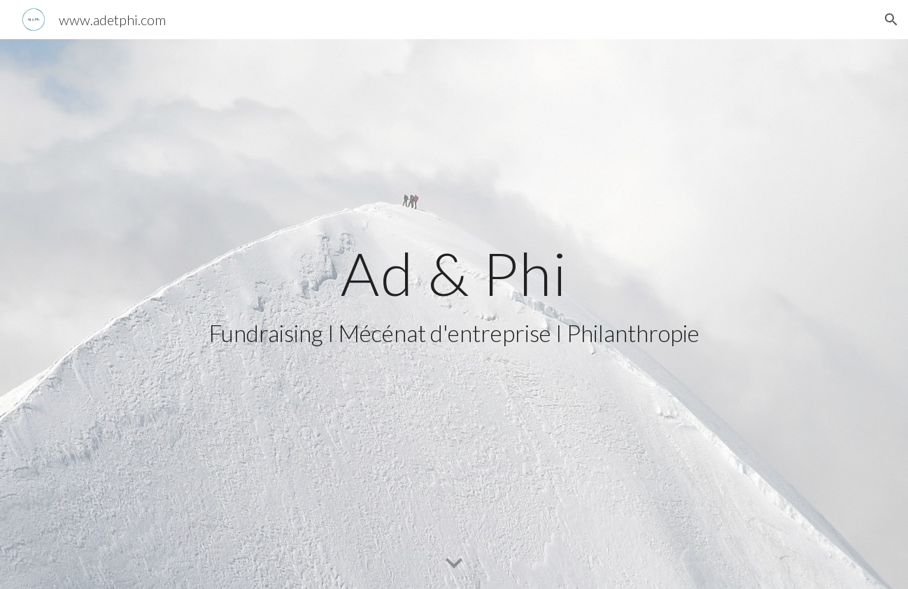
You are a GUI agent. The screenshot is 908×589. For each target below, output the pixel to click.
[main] (454, 314)
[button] (891, 19)
